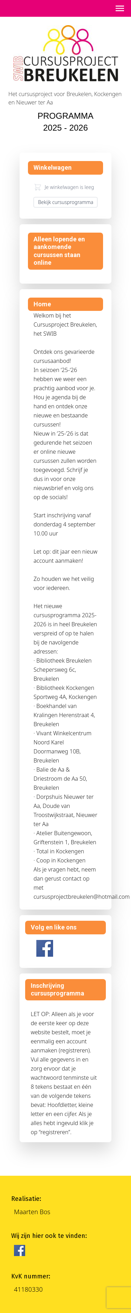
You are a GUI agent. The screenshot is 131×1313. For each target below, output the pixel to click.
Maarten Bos (32, 1212)
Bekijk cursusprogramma (65, 202)
